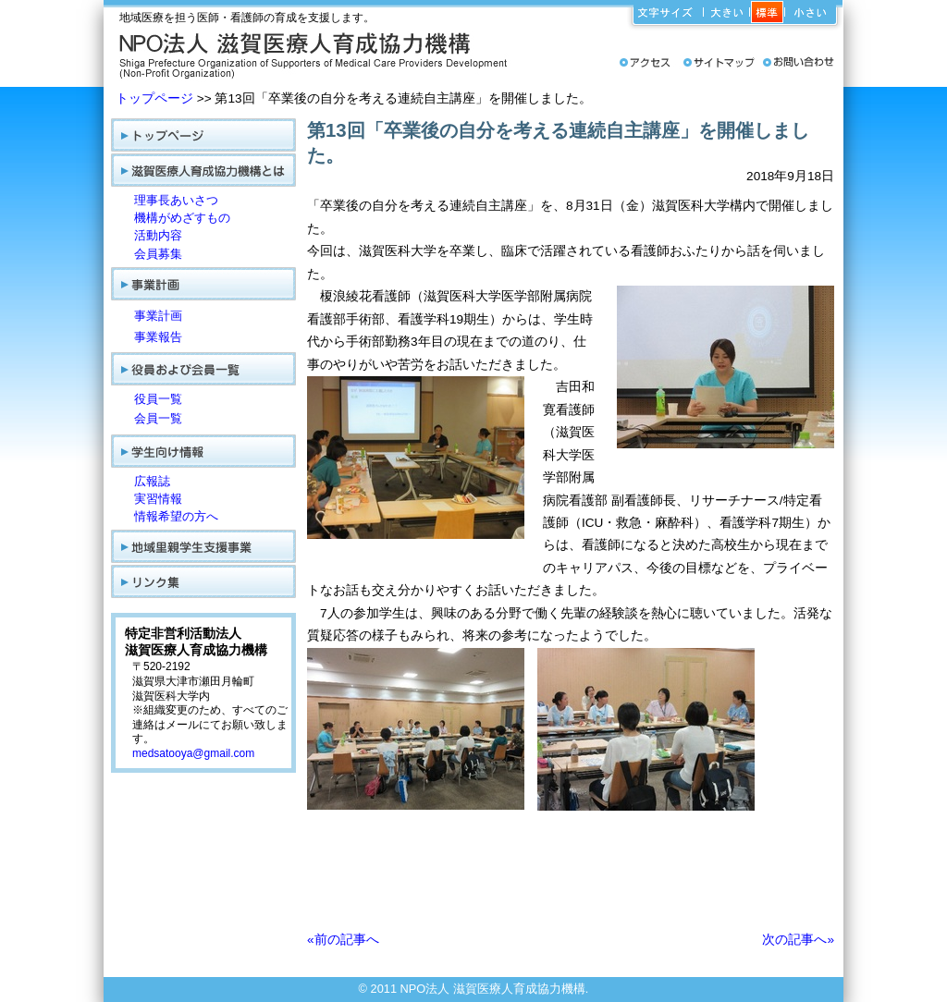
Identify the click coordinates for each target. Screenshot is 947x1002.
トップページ (154, 98)
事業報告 (158, 337)
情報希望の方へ (176, 516)
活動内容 (158, 235)
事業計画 (158, 316)
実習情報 (158, 499)
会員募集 (158, 254)
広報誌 (152, 481)
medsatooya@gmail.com (193, 753)
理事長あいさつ (176, 200)
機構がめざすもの (182, 218)
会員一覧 (158, 418)
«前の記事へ (343, 940)
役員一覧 (158, 399)
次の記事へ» (798, 940)
